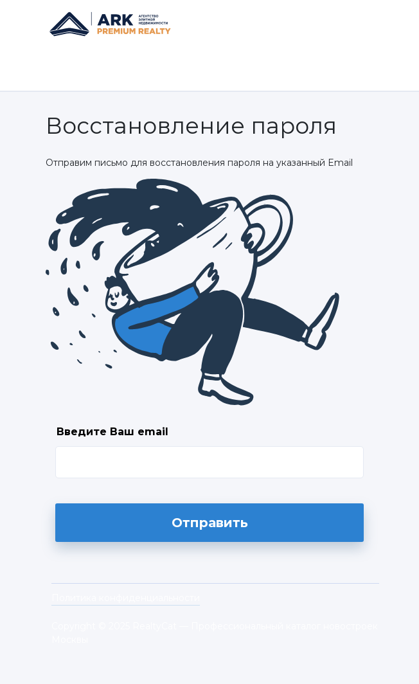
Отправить (210, 522)
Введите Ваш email (112, 432)
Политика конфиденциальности (125, 598)
